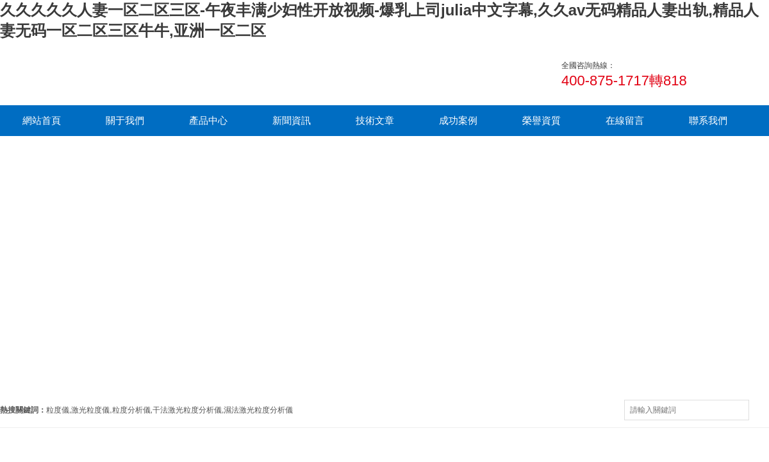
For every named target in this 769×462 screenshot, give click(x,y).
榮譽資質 (541, 120)
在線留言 (625, 120)
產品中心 (208, 120)
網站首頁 (41, 120)
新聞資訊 (291, 120)
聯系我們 (708, 120)
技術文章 (375, 120)
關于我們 (125, 120)
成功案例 (458, 120)
